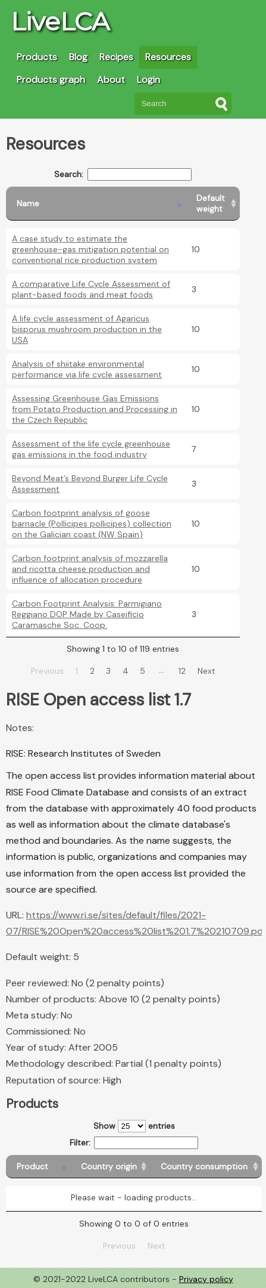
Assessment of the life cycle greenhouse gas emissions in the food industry (91, 449)
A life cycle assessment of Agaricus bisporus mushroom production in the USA (87, 329)
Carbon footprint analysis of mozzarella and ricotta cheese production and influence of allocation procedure (90, 569)
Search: (123, 174)
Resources (168, 57)
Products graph (51, 79)
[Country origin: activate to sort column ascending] (110, 1166)
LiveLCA (60, 21)
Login (148, 79)
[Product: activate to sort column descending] (38, 1166)
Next (206, 670)
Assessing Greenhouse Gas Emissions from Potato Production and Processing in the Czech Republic (94, 409)
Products (37, 57)
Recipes (116, 57)
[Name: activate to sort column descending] (96, 204)
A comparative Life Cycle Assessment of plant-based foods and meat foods (91, 289)
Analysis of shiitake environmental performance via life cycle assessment (87, 369)
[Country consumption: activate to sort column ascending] (206, 1166)
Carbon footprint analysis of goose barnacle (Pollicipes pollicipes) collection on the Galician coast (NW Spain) (91, 523)
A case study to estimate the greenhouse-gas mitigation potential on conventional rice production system (90, 249)
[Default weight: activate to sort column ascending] (213, 204)
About (111, 79)
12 (182, 670)
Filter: (134, 1143)
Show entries (134, 1126)
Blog (78, 57)
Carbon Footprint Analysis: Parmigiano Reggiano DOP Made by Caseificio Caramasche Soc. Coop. (87, 614)
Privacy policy (206, 1279)
